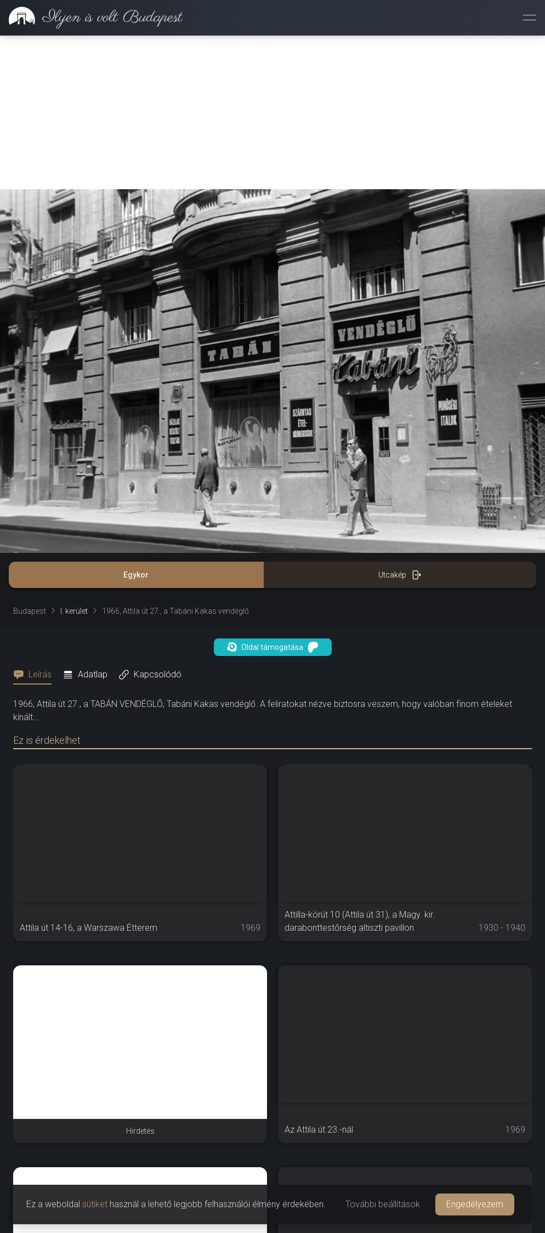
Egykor (136, 574)
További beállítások (382, 1204)
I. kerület (74, 611)
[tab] (35, 675)
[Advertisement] (272, 112)
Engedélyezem (474, 1204)
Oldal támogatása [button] (273, 647)
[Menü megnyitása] (529, 17)
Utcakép (400, 574)
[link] (91, 17)
